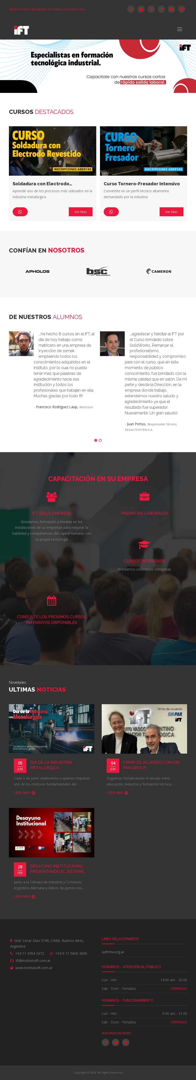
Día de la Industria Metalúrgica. (51, 765)
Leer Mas (22, 792)
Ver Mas (80, 212)
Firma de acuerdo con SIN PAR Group (151, 765)
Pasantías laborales (144, 513)
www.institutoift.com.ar (33, 967)
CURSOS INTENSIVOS (144, 561)
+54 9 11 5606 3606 (71, 953)
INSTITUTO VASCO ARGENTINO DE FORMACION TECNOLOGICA (47, 9)
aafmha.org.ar (113, 952)
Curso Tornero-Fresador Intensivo (142, 183)
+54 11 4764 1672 (29, 953)
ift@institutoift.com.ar (33, 960)
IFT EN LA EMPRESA (51, 513)
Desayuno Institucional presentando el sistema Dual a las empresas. (57, 869)
